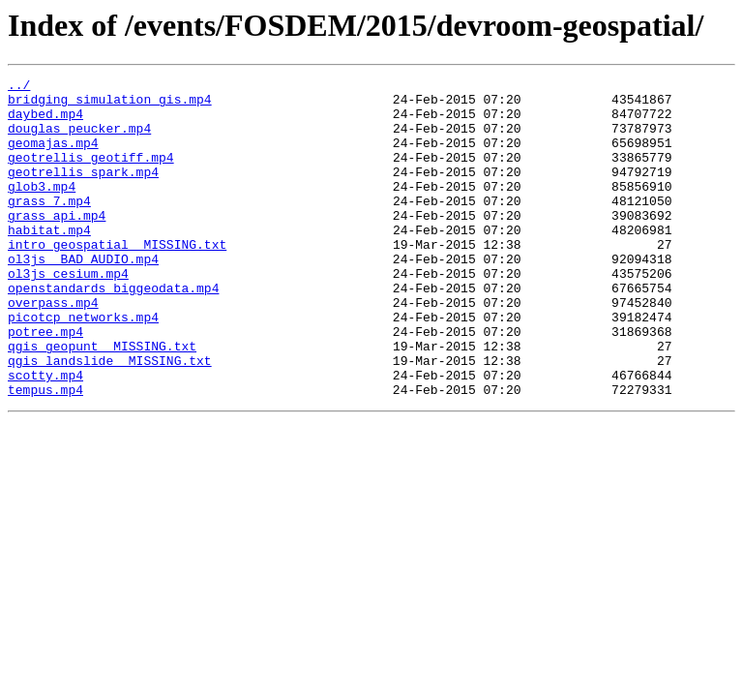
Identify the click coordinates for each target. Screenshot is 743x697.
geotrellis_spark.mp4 (83, 191)
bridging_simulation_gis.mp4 (110, 104)
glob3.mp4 (41, 209)
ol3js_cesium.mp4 (68, 313)
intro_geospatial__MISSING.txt (117, 279)
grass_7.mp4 (49, 226)
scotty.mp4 (45, 435)
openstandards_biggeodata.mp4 (113, 331)
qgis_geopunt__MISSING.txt (102, 400)
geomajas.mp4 (53, 157)
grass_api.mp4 (56, 244)
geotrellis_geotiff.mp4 (91, 174)
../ (19, 87)
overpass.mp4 (53, 348)
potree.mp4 (45, 383)
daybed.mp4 (45, 122)
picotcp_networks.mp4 (83, 366)
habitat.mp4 (49, 261)
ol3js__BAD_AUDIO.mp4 (83, 296)
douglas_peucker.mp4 (79, 139)
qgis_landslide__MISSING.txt (110, 418)
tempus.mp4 (45, 453)
